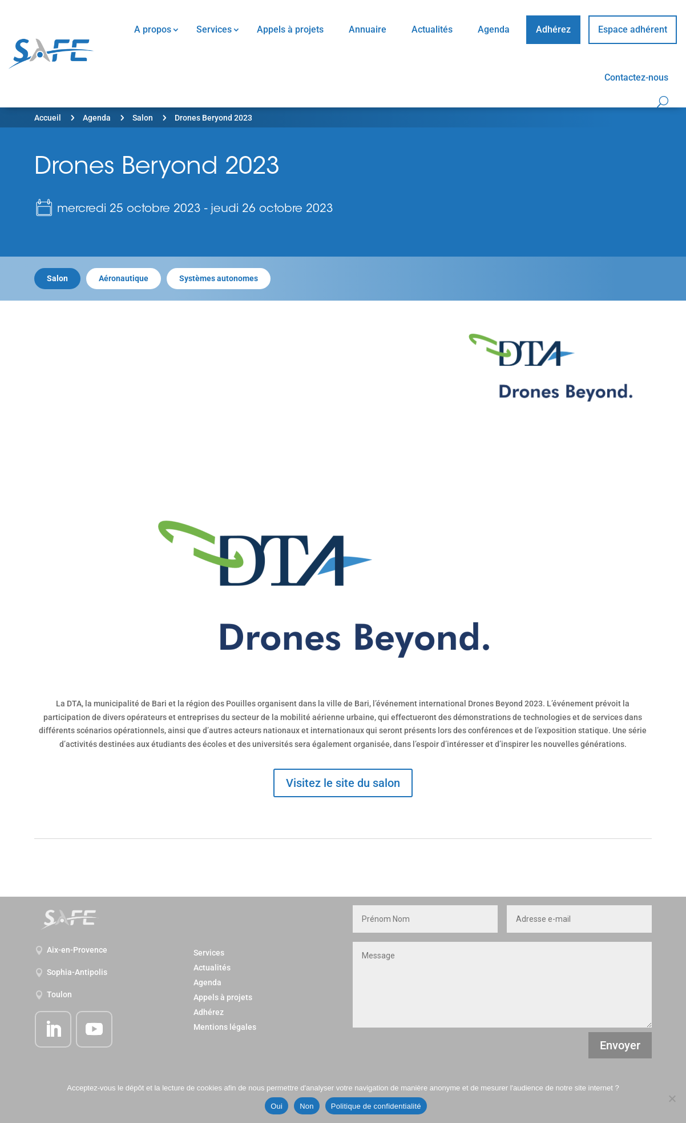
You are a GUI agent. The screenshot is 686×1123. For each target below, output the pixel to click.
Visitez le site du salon (343, 783)
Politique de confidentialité (376, 1106)
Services (214, 29)
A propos (152, 29)
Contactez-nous (636, 77)
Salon (142, 117)
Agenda (494, 29)
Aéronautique (123, 278)
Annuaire (367, 29)
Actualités (432, 29)
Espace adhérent (632, 29)
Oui (277, 1106)
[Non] (671, 1098)
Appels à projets (290, 29)
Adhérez (553, 29)
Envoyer (620, 1045)
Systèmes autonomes (218, 278)
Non (307, 1106)
